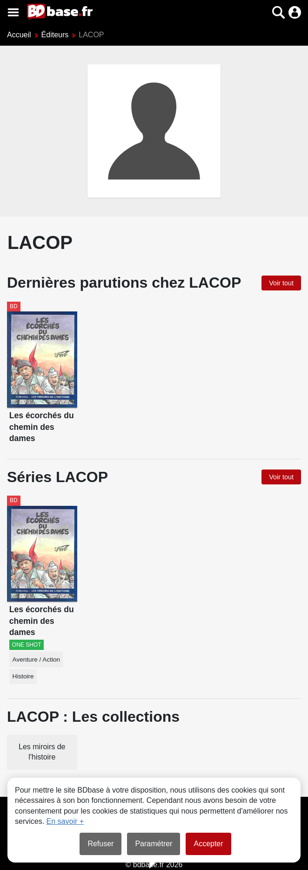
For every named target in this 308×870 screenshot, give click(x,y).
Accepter (208, 844)
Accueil (19, 35)
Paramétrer (153, 844)
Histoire (23, 676)
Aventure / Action (36, 659)
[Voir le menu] (13, 12)
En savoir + (65, 821)
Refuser (100, 844)
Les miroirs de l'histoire (42, 752)
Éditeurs (55, 35)
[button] (278, 12)
